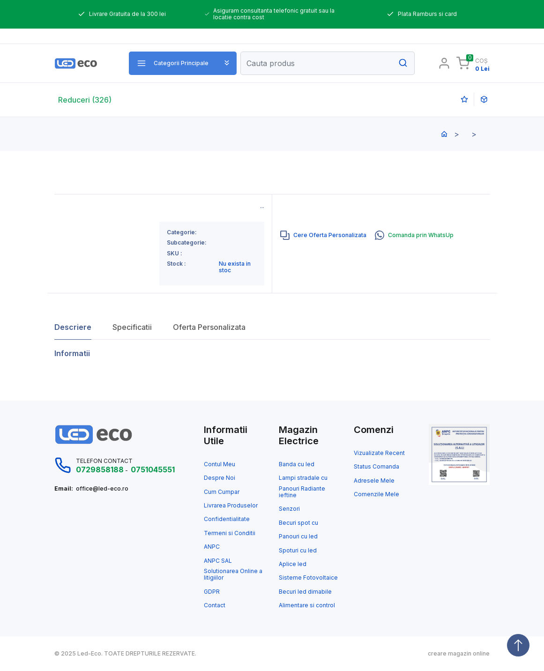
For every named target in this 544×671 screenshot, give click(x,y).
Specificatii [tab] (132, 327)
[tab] (323, 235)
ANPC (212, 547)
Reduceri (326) (85, 99)
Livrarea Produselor (231, 505)
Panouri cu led (298, 536)
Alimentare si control (307, 605)
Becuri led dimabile (305, 592)
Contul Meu (219, 464)
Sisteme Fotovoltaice (308, 577)
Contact (214, 605)
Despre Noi (219, 478)
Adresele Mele (374, 480)
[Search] (327, 63)
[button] (183, 63)
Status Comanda (376, 466)
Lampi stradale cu (303, 478)
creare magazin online (459, 653)
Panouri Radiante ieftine (302, 492)
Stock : (176, 264)
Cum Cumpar (221, 492)
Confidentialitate (227, 519)
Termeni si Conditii (229, 533)
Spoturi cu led (298, 550)
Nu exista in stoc (235, 267)
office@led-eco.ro (102, 488)
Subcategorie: (187, 242)
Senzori (289, 509)
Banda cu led (296, 464)
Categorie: (182, 232)
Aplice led (292, 564)
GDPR (212, 592)
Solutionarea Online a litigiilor (233, 574)
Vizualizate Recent (379, 453)
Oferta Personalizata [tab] (209, 327)
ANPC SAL (218, 561)
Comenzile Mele (376, 494)
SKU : (174, 253)
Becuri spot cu (298, 523)
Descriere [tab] (72, 327)
